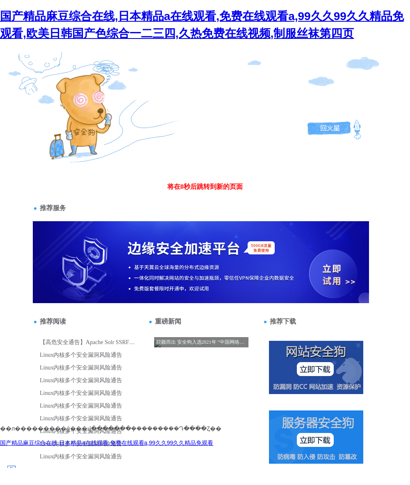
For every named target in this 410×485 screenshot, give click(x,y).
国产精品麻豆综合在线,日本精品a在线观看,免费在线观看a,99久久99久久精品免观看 (106, 443)
